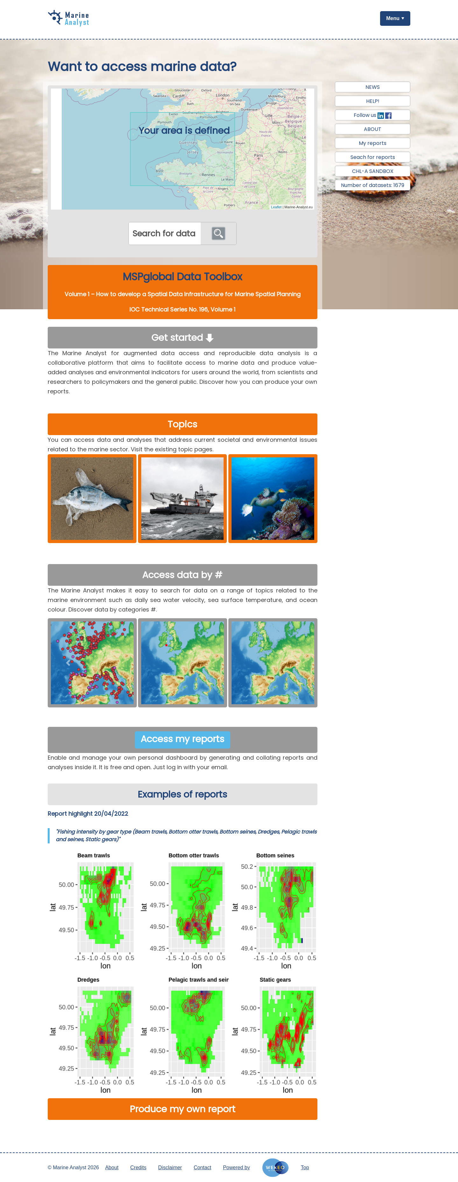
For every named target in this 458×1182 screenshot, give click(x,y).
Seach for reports (372, 157)
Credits (138, 1167)
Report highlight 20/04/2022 (88, 814)
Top (305, 1167)
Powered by (236, 1167)
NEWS (372, 87)
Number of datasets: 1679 (372, 185)
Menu (392, 18)
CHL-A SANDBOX (372, 171)
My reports (372, 143)
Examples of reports (182, 794)
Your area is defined (184, 130)
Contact (202, 1167)
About (112, 1167)
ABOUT (372, 129)
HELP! (372, 101)
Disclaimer (170, 1167)
